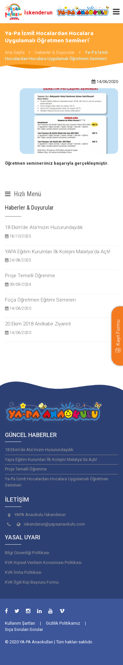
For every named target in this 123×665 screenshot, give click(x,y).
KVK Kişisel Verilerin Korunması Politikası (43, 562)
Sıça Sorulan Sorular (24, 629)
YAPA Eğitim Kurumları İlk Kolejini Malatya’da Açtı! (61, 256)
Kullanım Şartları (20, 623)
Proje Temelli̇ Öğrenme (26, 469)
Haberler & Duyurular (55, 52)
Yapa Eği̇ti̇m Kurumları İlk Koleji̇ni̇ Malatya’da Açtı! (51, 459)
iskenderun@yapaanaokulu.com (54, 524)
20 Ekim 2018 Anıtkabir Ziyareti (61, 328)
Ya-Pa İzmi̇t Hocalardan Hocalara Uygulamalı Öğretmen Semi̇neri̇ (56, 482)
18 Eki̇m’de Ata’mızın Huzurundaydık (39, 449)
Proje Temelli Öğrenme (61, 280)
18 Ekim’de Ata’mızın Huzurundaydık (61, 231)
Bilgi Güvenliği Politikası (27, 552)
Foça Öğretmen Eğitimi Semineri (61, 304)
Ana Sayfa (15, 52)
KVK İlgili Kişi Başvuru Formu (32, 582)
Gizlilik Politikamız (63, 623)
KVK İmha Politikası (23, 572)
